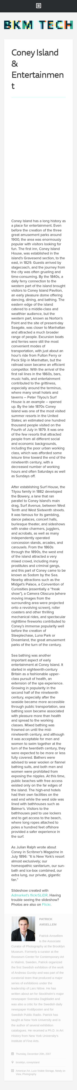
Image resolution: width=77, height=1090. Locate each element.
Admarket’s (20, 895)
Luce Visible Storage (42, 1071)
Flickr (46, 904)
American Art (23, 1071)
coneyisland (32, 1062)
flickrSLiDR (39, 895)
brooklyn (20, 1062)
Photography (29, 1074)
